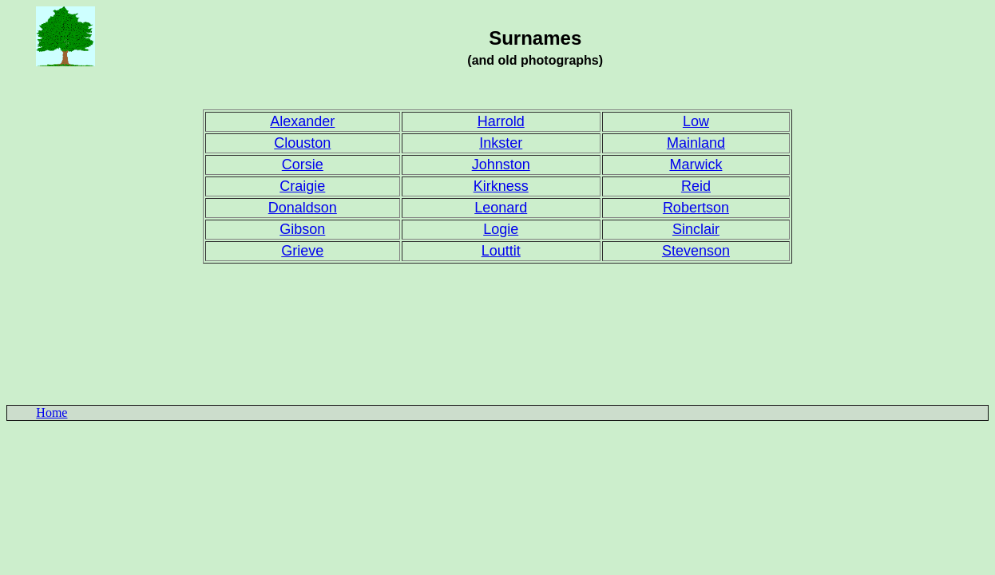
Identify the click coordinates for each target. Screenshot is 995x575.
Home (51, 412)
